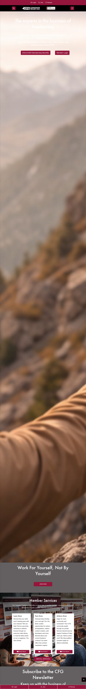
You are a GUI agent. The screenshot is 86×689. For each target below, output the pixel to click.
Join (40, 2)
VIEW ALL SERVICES (43, 659)
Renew (48, 2)
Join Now (43, 584)
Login (33, 2)
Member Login (62, 53)
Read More (21, 651)
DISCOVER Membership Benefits (35, 53)
